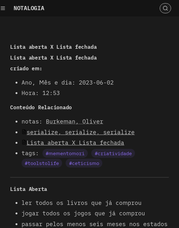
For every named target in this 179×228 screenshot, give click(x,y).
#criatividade (113, 153)
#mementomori (65, 153)
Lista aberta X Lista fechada (75, 142)
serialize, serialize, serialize (81, 132)
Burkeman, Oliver (74, 121)
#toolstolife (42, 163)
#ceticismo (84, 163)
